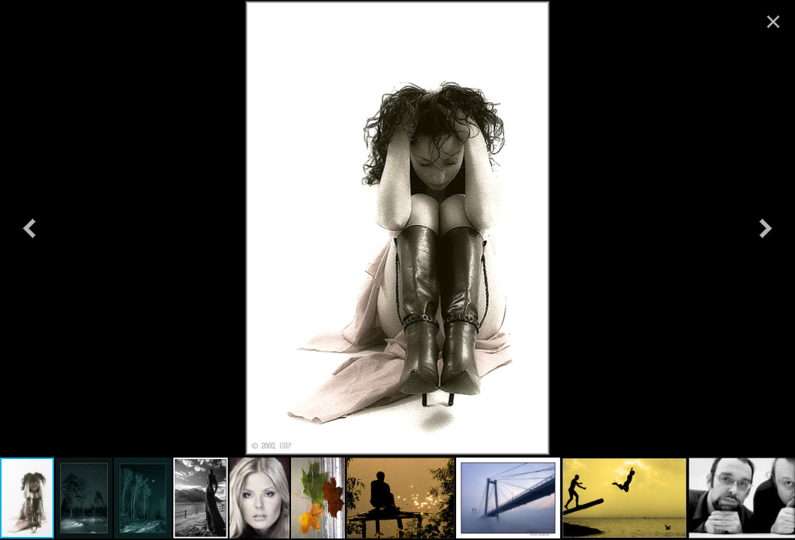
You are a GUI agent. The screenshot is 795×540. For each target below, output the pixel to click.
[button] (29, 228)
